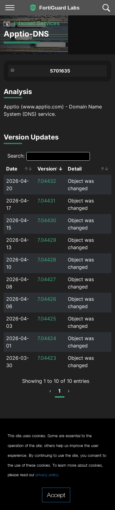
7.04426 (46, 299)
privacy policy (47, 475)
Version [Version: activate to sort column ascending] (46, 169)
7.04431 (46, 201)
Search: (48, 156)
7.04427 (46, 279)
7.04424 (46, 338)
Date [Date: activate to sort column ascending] (11, 169)
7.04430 (46, 220)
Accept (56, 494)
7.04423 (46, 358)
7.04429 (46, 240)
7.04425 (46, 319)
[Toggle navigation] (10, 7)
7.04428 (46, 260)
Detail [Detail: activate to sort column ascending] (75, 169)
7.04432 (46, 181)
